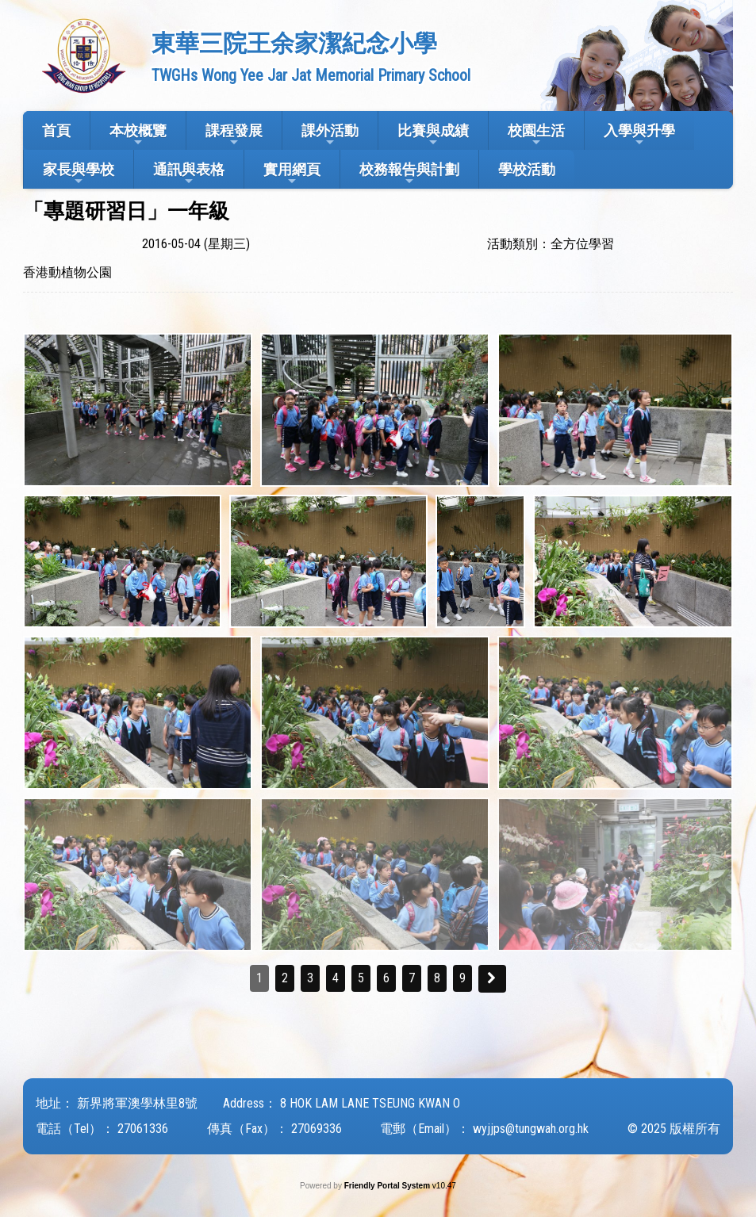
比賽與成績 (433, 135)
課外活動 (330, 135)
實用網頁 (291, 174)
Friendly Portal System (388, 1185)
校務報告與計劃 (409, 174)
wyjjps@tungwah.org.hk (531, 1128)
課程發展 (234, 135)
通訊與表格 (188, 174)
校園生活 (536, 135)
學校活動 (526, 169)
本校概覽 (138, 135)
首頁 (56, 130)
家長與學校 (78, 174)
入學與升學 (639, 135)
